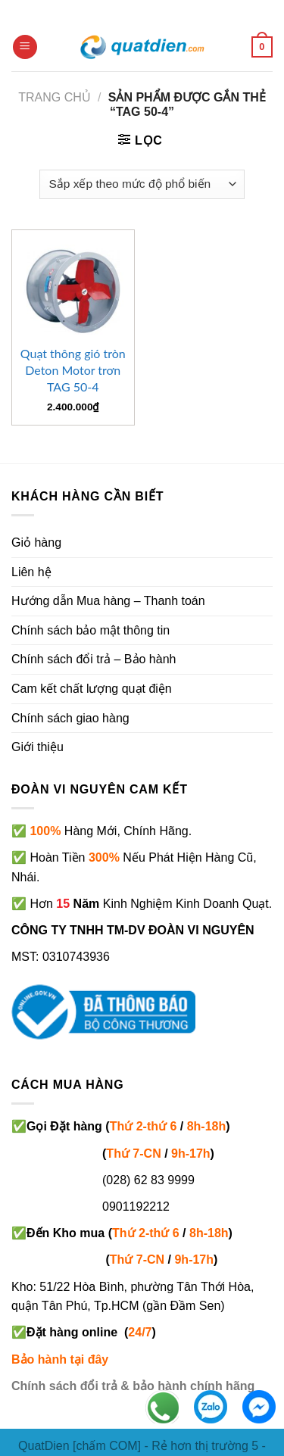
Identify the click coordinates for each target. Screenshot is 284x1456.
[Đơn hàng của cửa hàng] (142, 184)
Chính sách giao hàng (70, 718)
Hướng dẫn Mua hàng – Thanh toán (108, 600)
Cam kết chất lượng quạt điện (91, 688)
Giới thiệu (37, 746)
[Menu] (25, 47)
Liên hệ (31, 572)
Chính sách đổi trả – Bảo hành (93, 659)
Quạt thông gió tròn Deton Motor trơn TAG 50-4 (73, 370)
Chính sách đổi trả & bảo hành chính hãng (132, 1386)
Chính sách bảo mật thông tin (90, 630)
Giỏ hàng (36, 542)
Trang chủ (54, 97)
